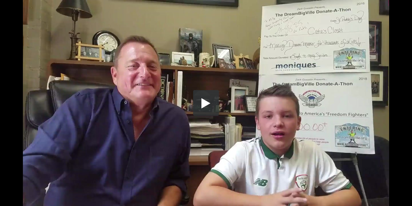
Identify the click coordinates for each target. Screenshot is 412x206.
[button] (206, 103)
